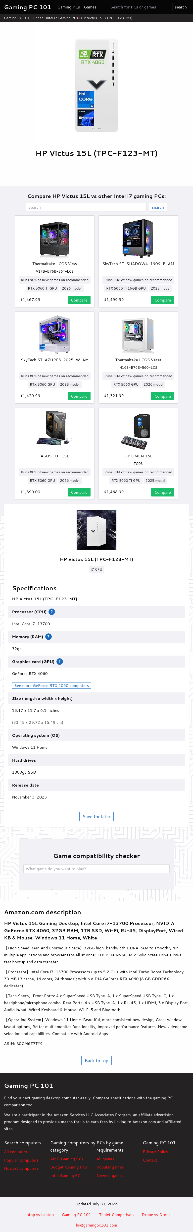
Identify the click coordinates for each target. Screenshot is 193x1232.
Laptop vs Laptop (38, 1214)
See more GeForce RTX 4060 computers (51, 685)
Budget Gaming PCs (68, 1167)
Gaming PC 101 (17, 17)
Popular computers (21, 1160)
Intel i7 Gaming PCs (62, 17)
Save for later (96, 816)
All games (105, 1159)
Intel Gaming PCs (66, 1175)
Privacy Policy (155, 1151)
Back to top (96, 1060)
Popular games (110, 1167)
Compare (79, 300)
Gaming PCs (68, 7)
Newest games (110, 1175)
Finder (38, 17)
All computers (16, 1151)
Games (90, 7)
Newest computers (21, 1168)
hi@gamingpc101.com (96, 1225)
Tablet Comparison (116, 1214)
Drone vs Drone (156, 1214)
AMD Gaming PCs (66, 1159)
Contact (150, 1160)
